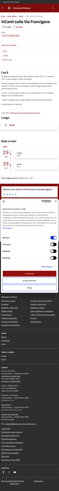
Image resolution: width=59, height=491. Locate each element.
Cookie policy (7, 228)
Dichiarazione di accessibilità (11, 449)
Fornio (12, 125)
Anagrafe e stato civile (9, 307)
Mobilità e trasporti (37, 307)
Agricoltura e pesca (8, 300)
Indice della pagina (29, 45)
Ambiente (4, 304)
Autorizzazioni (6, 314)
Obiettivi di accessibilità (10, 453)
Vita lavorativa (35, 321)
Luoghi (3, 356)
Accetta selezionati (29, 280)
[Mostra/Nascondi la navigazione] (2, 8)
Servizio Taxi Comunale (9, 414)
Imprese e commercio (38, 304)
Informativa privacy (8, 446)
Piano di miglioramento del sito (12, 481)
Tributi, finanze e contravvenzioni (42, 314)
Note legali (5, 456)
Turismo (33, 318)
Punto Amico (6, 404)
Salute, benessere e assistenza (41, 311)
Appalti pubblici (7, 311)
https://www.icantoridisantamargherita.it (25, 113)
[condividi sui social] (6, 27)
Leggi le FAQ (5, 428)
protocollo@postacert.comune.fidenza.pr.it (20, 424)
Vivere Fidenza (12, 16)
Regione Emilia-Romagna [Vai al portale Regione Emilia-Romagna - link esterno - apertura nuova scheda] (11, 2)
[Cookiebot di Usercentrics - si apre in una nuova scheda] (41, 201)
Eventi (21, 16)
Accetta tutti (29, 273)
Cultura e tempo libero (9, 321)
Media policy (14, 483)
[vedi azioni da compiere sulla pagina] (17, 27)
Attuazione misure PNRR (10, 460)
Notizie (4, 337)
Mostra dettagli (46, 266)
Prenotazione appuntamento (11, 432)
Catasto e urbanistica (9, 318)
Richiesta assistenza (8, 439)
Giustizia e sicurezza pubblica (41, 300)
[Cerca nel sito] (53, 8)
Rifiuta (29, 288)
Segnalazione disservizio (10, 435)
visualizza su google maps (10, 376)
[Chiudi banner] (56, 201)
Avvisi (3, 344)
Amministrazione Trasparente (12, 442)
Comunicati (5, 340)
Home (3, 16)
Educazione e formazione (10, 325)
